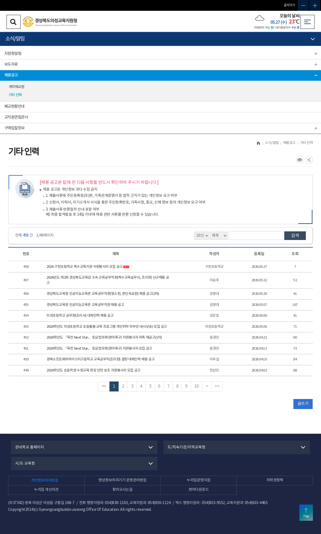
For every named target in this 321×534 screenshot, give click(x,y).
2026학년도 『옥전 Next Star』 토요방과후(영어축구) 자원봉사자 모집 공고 (99, 349)
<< (104, 386)
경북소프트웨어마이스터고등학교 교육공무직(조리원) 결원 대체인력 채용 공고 (100, 359)
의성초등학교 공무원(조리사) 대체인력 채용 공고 (79, 316)
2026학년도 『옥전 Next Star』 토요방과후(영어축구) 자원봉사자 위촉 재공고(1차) (104, 338)
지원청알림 (12, 53)
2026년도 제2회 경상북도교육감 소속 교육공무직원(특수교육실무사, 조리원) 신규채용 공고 (107, 280)
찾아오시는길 (122, 490)
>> (217, 386)
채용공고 (11, 75)
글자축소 (303, 5)
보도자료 (11, 64)
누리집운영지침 (198, 480)
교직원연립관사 (16, 117)
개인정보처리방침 (44, 480)
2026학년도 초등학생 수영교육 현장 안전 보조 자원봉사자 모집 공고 (93, 371)
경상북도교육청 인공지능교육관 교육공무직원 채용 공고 (85, 305)
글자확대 (314, 5)
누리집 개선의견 (46, 490)
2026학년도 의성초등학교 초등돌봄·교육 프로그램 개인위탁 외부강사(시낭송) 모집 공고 (106, 327)
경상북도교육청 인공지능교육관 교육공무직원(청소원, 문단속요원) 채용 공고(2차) (102, 294)
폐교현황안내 (14, 106)
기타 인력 (15, 95)
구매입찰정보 (14, 128)
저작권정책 (274, 480)
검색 (295, 235)
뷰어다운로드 (199, 490)
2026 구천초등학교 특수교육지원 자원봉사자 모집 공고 (87, 267)
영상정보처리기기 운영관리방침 (122, 480)
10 (196, 386)
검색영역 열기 (13, 22)
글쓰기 (302, 403)
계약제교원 (16, 87)
